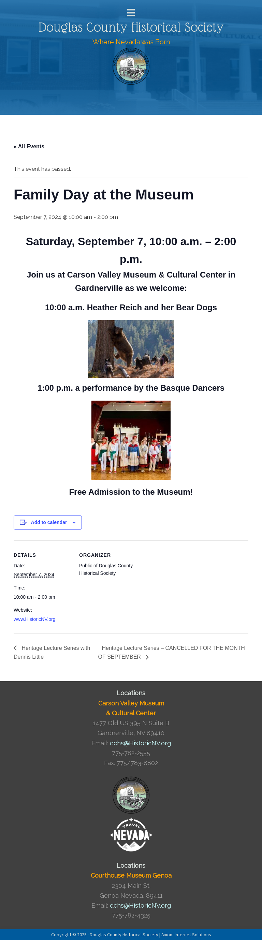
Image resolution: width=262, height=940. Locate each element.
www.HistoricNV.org (34, 619)
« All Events (29, 146)
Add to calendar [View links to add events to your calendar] (49, 522)
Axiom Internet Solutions (186, 934)
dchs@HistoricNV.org (140, 743)
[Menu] (131, 12)
